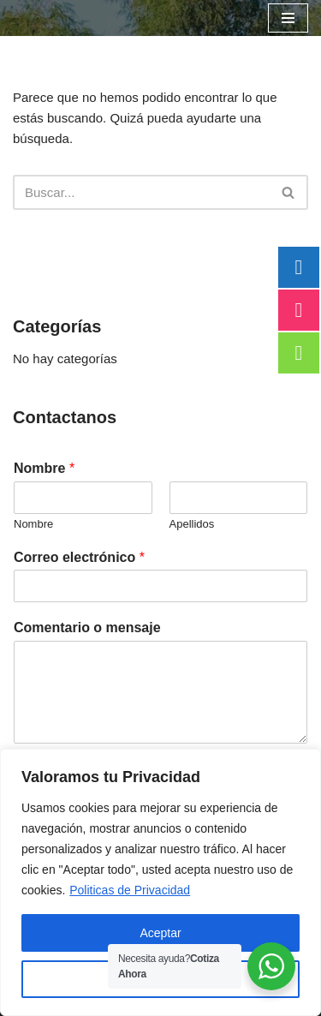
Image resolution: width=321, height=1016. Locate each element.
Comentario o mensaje (87, 627)
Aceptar (160, 933)
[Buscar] (141, 192)
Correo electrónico (79, 557)
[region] (160, 882)
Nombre (44, 468)
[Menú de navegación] (288, 18)
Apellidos (192, 523)
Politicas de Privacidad (129, 890)
